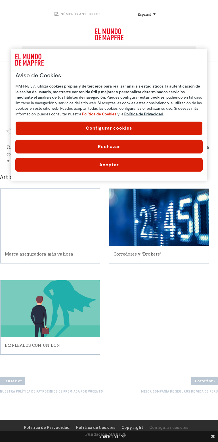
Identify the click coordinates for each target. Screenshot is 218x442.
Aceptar (109, 165)
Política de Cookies (95, 427)
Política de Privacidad (47, 427)
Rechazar (109, 146)
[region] (109, 115)
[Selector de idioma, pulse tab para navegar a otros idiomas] (147, 14)
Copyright (132, 427)
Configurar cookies (109, 128)
